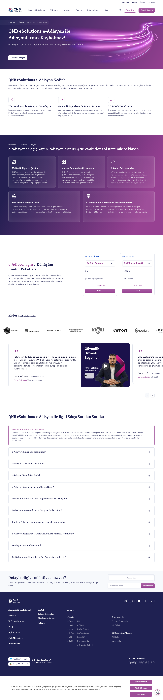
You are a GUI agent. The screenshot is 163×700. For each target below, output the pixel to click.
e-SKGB (80, 625)
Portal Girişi (130, 10)
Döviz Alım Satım (84, 641)
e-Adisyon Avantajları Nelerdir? (28, 545)
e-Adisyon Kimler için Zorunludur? (29, 452)
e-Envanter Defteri (85, 645)
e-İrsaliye (71, 625)
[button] (120, 10)
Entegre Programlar (120, 621)
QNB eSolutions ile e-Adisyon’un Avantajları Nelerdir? (39, 557)
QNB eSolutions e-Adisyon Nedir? (28, 429)
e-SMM (70, 641)
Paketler (79, 10)
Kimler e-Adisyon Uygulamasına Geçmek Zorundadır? (38, 522)
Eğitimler (115, 637)
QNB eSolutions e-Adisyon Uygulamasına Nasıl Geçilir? (39, 498)
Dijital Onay (125, 2)
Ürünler (21, 22)
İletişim (142, 2)
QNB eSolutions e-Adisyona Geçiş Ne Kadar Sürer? (37, 510)
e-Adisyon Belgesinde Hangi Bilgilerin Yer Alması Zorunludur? (43, 534)
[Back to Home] (15, 10)
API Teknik (151, 2)
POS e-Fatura (83, 629)
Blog (106, 10)
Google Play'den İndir (19, 664)
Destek (134, 2)
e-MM (69, 637)
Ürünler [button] (54, 10)
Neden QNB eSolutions (36, 10)
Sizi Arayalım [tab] (131, 578)
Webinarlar (116, 641)
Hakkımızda (14, 643)
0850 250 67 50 (142, 663)
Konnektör (81, 637)
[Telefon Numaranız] (131, 585)
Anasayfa (11, 22)
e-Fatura (67, 10)
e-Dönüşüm (31, 22)
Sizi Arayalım (148, 586)
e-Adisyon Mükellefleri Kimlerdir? (28, 463)
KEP (79, 621)
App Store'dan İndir (18, 659)
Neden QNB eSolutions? (19, 610)
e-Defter (70, 633)
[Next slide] (153, 395)
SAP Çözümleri (83, 633)
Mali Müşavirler (15, 638)
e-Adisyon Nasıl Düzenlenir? (26, 475)
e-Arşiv (70, 629)
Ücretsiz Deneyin (147, 10)
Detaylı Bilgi (100, 286)
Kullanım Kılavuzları (46, 614)
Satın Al (100, 291)
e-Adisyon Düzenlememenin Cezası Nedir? (33, 487)
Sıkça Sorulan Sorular (46, 618)
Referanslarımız (93, 10)
